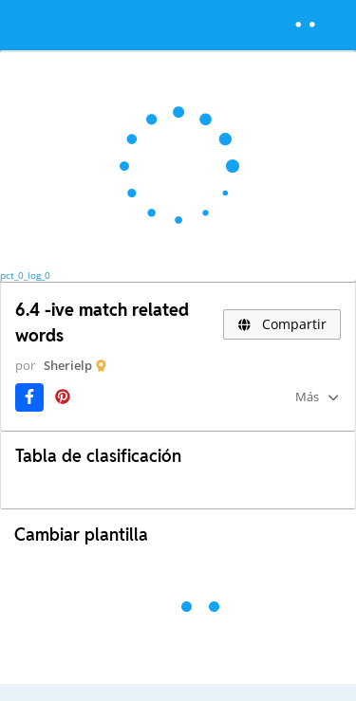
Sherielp (68, 365)
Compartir (282, 324)
